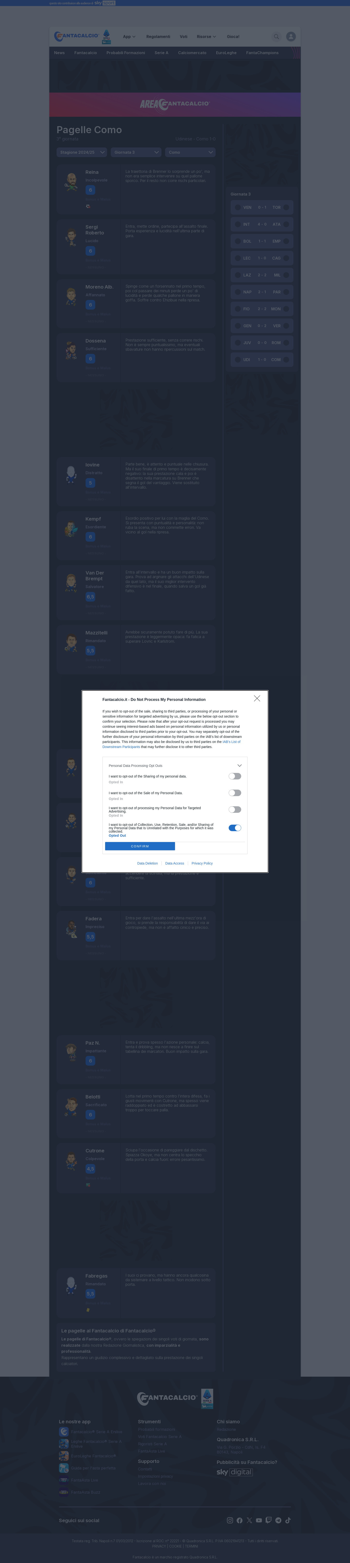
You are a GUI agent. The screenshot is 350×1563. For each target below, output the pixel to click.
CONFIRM (140, 846)
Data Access (174, 863)
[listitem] (175, 765)
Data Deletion (147, 863)
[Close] (258, 700)
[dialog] (175, 781)
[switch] (235, 776)
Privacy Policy (202, 863)
